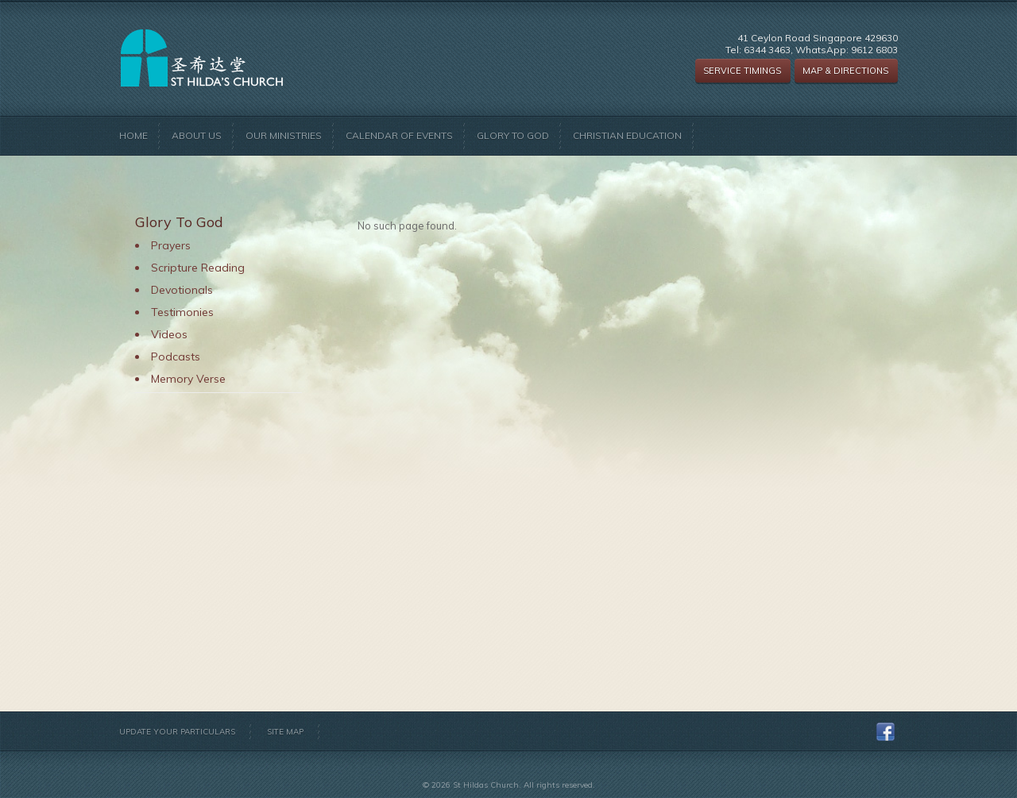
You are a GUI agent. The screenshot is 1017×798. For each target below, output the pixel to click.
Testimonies (182, 312)
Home (133, 135)
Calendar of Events (399, 135)
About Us (197, 135)
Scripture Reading (198, 267)
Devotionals (182, 290)
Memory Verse (188, 379)
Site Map (285, 732)
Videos (169, 334)
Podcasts (175, 356)
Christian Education (627, 135)
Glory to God (513, 135)
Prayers (171, 245)
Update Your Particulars (177, 732)
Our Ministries (284, 135)
